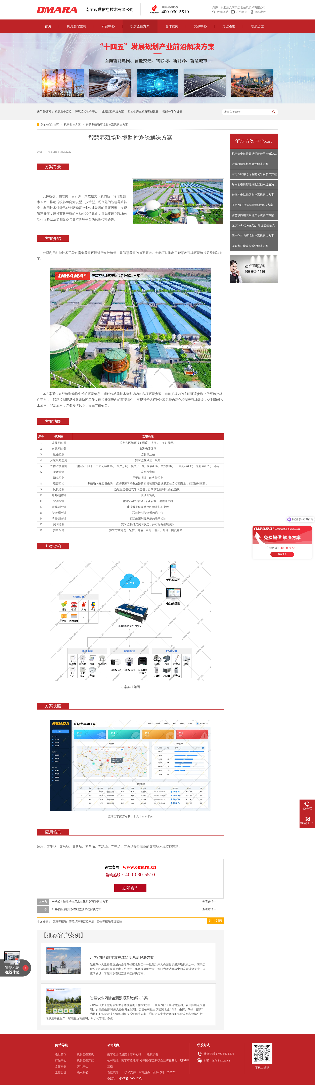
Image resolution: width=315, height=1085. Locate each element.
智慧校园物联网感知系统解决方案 (253, 215)
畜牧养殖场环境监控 (109, 921)
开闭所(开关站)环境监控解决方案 (252, 205)
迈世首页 (60, 1054)
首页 (48, 26)
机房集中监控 (63, 111)
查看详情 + (209, 901)
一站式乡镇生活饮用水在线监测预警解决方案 (80, 901)
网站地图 (261, 11)
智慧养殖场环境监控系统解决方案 (107, 124)
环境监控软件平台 (86, 111)
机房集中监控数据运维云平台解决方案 (255, 153)
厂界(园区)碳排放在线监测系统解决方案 (76, 909)
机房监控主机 (76, 26)
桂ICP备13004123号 (131, 1078)
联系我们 (82, 1072)
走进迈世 (228, 26)
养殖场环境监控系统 (81, 921)
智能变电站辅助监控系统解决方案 (253, 194)
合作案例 (171, 26)
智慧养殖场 (60, 921)
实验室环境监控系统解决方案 (250, 245)
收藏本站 (222, 11)
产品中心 (108, 26)
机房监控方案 (140, 26)
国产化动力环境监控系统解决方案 (253, 235)
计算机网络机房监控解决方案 (250, 164)
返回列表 (215, 921)
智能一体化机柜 (172, 111)
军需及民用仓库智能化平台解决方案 (254, 174)
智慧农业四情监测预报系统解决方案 (119, 998)
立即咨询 (130, 888)
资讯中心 (200, 26)
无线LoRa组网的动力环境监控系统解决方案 (255, 225)
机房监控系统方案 (112, 111)
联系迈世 (257, 26)
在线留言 (242, 11)
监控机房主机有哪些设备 (143, 111)
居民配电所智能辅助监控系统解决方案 (255, 184)
